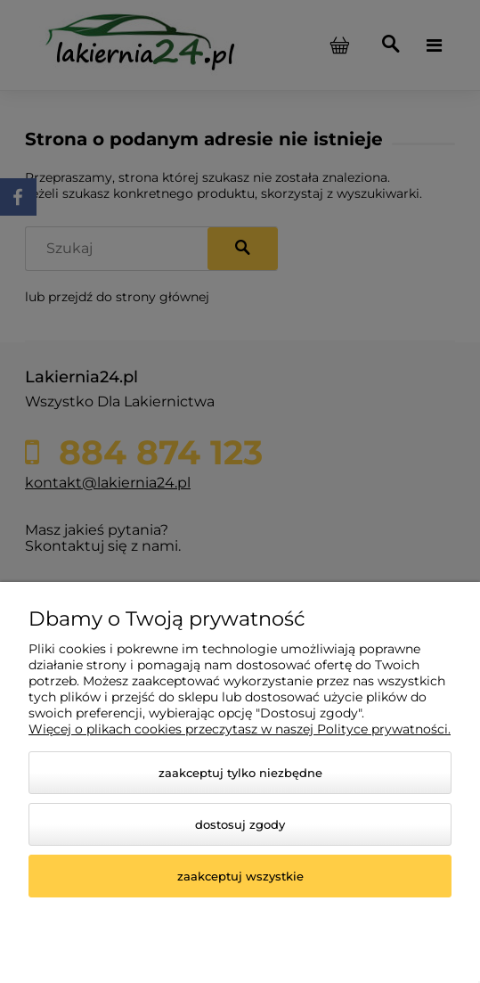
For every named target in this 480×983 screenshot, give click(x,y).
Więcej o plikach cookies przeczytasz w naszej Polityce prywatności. (239, 729)
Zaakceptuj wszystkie (240, 876)
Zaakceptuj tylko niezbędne (240, 773)
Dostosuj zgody (240, 824)
